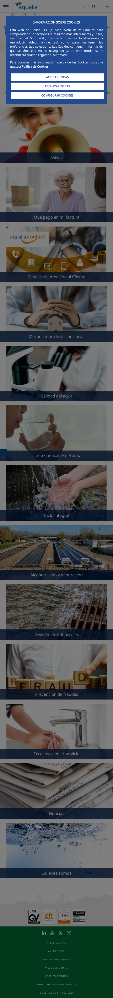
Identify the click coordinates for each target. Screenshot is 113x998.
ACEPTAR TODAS (57, 77)
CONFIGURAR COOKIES (57, 95)
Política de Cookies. (35, 66)
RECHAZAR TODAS (57, 86)
